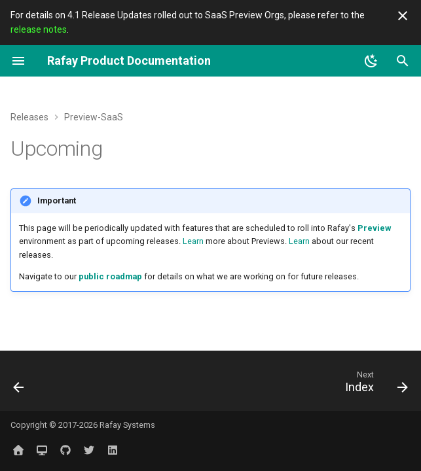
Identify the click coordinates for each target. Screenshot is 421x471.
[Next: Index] (373, 384)
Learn (193, 241)
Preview (374, 228)
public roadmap (110, 276)
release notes (38, 29)
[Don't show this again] (403, 16)
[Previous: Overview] (20, 384)
